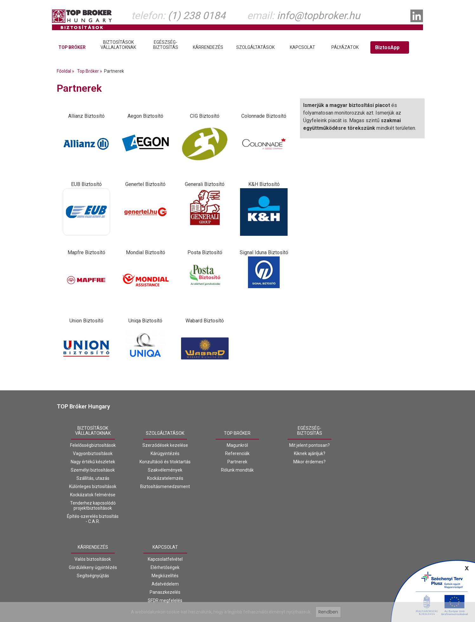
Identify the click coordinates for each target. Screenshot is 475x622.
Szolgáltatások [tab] (255, 47)
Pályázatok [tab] (345, 47)
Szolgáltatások (165, 433)
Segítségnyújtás (93, 575)
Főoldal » (66, 71)
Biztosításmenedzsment (165, 486)
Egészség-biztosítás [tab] (165, 45)
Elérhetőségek (165, 567)
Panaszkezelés (165, 592)
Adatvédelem (165, 583)
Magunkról (237, 445)
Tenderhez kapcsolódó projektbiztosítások (93, 505)
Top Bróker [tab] (72, 47)
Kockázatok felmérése (92, 494)
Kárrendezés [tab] (208, 47)
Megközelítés (165, 575)
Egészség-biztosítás (309, 431)
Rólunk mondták (237, 470)
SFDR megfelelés (165, 600)
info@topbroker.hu (318, 16)
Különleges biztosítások (92, 486)
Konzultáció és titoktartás (165, 461)
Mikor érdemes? (309, 461)
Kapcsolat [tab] (302, 47)
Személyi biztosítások (93, 470)
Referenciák (237, 453)
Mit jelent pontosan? (309, 445)
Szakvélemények (165, 470)
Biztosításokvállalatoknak (93, 431)
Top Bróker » (90, 71)
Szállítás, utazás (92, 478)
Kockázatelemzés (165, 478)
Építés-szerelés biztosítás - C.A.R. (93, 519)
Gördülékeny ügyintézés (93, 567)
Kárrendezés (93, 547)
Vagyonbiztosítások (93, 453)
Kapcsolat (165, 547)
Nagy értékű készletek (93, 461)
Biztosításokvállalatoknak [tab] (118, 45)
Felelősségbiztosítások (93, 445)
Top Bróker (237, 433)
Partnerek (237, 461)
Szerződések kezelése (165, 445)
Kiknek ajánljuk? (309, 453)
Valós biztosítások (93, 559)
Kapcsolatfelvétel (165, 559)
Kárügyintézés (165, 453)
